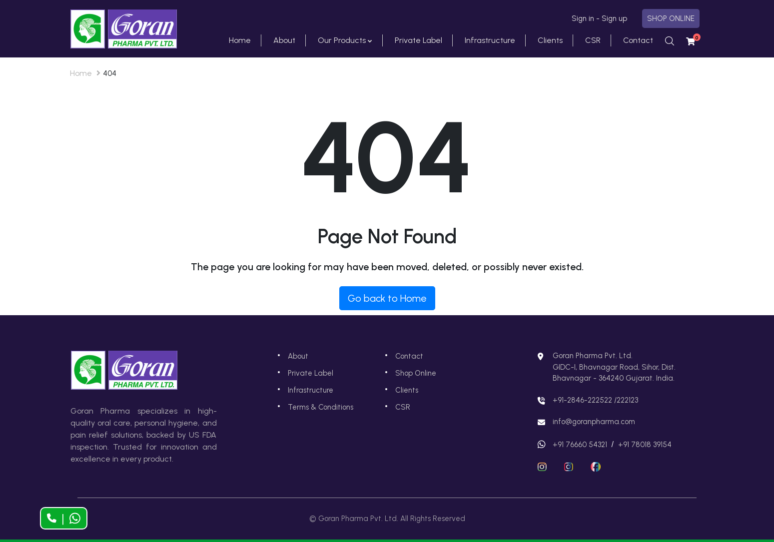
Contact (638, 40)
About (284, 40)
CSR (593, 40)
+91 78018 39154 (645, 444)
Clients (550, 40)
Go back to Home (387, 298)
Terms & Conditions (320, 407)
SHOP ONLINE (671, 18)
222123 (627, 400)
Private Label (418, 40)
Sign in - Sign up (599, 18)
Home (240, 40)
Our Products (342, 40)
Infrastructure (490, 40)
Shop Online (415, 373)
